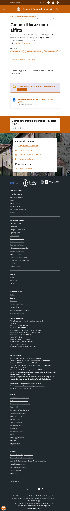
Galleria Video (14, 307)
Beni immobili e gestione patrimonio (24, 19)
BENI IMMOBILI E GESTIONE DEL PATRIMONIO (36, 86)
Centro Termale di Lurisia (18, 467)
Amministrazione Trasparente (26, 16)
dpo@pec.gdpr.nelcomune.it (22, 388)
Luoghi (12, 298)
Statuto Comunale (16, 422)
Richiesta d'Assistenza (17, 416)
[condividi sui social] (15, 43)
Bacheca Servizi (15, 419)
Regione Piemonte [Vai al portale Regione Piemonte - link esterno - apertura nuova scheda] (15, 3)
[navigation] (4, 9)
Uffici (12, 200)
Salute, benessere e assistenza (20, 257)
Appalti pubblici (15, 233)
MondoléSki (14, 473)
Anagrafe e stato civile (17, 229)
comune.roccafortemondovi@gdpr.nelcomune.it (30, 386)
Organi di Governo (16, 194)
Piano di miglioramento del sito (20, 404)
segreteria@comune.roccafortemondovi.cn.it (29, 332)
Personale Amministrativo (18, 209)
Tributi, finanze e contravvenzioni (20, 260)
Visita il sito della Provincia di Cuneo (21, 458)
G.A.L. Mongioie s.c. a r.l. (17, 464)
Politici (12, 212)
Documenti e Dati (15, 203)
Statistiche (13, 440)
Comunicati (13, 280)
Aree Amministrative (16, 197)
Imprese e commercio (17, 251)
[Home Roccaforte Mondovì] (33, 9)
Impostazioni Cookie (16, 431)
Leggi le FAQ (14, 407)
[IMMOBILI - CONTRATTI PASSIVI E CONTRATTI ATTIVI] (14, 100)
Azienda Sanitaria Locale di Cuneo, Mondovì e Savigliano (28, 461)
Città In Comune (32, 501)
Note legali (13, 428)
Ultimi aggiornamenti (17, 437)
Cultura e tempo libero (17, 242)
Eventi (12, 295)
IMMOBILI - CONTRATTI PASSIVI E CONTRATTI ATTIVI (36, 101)
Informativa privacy (16, 425)
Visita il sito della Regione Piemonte (21, 455)
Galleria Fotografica (16, 304)
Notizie (12, 277)
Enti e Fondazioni (15, 206)
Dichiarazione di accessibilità (19, 401)
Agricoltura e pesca (16, 223)
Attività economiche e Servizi (19, 310)
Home (12, 16)
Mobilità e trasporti (16, 254)
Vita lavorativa (15, 266)
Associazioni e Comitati (17, 313)
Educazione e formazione (18, 245)
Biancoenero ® (22, 505)
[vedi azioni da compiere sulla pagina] (26, 43)
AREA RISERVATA (34, 508)
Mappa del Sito (15, 444)
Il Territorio (13, 301)
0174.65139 (17, 323)
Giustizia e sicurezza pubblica (19, 248)
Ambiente (13, 226)
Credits (12, 434)
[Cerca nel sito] (57, 9)
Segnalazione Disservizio (18, 413)
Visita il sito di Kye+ (16, 470)
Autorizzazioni (14, 236)
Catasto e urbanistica (17, 239)
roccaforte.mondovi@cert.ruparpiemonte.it (27, 330)
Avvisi (12, 283)
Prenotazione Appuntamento (19, 410)
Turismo (12, 263)
